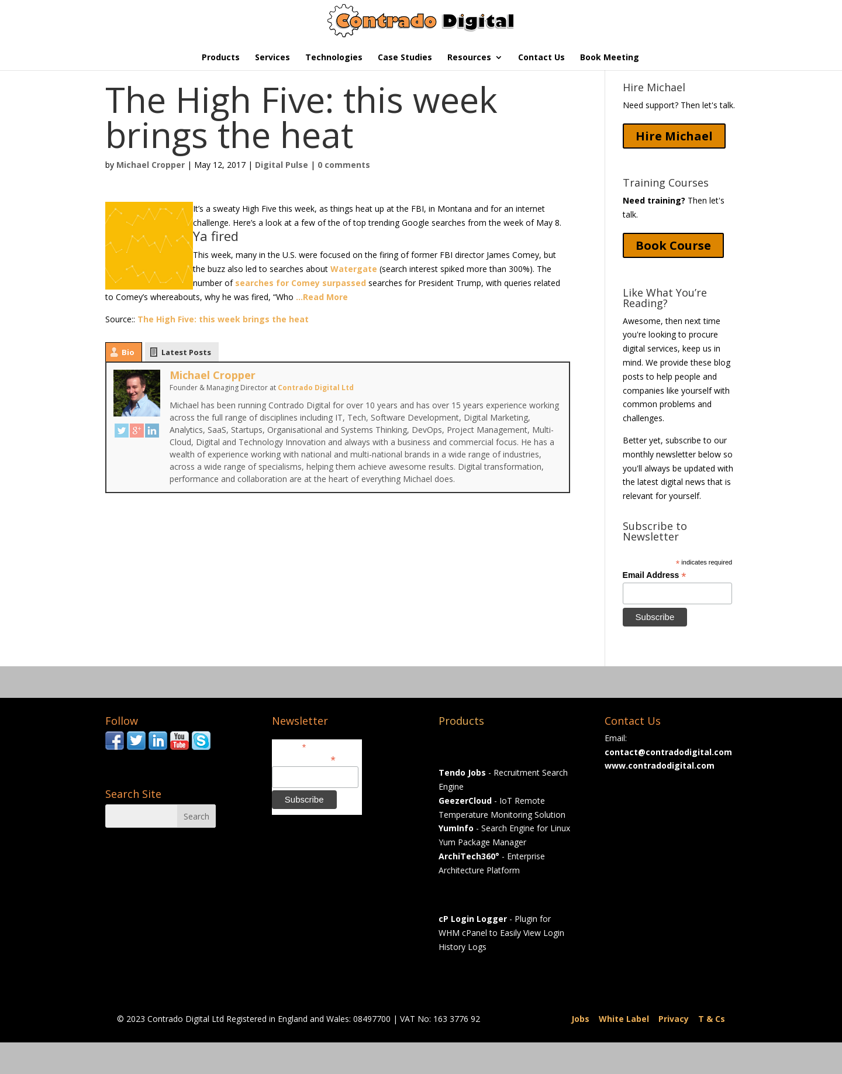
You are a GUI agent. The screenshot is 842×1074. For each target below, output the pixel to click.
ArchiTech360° (469, 856)
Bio (128, 352)
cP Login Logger (473, 918)
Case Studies (405, 58)
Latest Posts (186, 352)
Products (221, 58)
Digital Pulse (281, 164)
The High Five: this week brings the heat (223, 319)
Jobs (580, 1018)
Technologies (334, 58)
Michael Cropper (150, 164)
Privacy (673, 1018)
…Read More (322, 296)
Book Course (673, 245)
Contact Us (541, 58)
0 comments (344, 164)
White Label (624, 1018)
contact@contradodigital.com (668, 752)
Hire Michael (674, 136)
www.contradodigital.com (660, 765)
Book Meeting (609, 58)
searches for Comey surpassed (300, 282)
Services (272, 58)
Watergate (353, 268)
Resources (469, 58)
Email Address (654, 575)
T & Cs (711, 1018)
